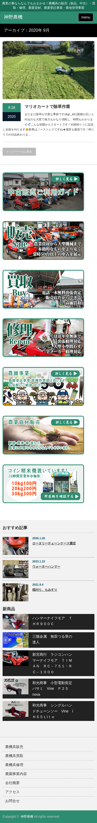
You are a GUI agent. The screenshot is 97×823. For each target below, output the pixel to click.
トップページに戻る (19, 151)
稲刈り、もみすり (44, 590)
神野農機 (27, 816)
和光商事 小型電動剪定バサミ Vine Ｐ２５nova (52, 688)
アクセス (12, 792)
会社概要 (12, 783)
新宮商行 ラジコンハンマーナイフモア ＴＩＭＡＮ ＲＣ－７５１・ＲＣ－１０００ (52, 663)
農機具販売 (14, 747)
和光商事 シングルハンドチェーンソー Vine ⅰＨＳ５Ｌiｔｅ (52, 711)
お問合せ (12, 801)
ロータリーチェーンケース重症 (54, 543)
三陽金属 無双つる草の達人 (52, 639)
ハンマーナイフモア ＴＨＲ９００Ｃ (52, 621)
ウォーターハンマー (46, 566)
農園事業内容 (16, 774)
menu (85, 17)
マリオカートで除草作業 (47, 106)
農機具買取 (14, 756)
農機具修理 (14, 765)
